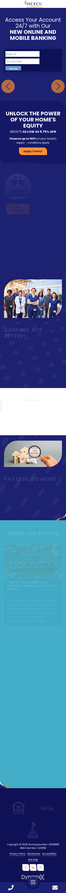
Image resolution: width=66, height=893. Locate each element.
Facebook (25, 867)
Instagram (40, 867)
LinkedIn (33, 867)
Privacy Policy (17, 853)
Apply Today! (33, 151)
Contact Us (55, 887)
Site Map (33, 859)
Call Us (11, 887)
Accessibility (49, 853)
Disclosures (33, 853)
